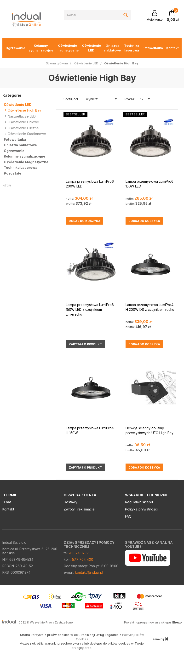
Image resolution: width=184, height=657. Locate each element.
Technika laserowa (131, 48)
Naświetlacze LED (20, 116)
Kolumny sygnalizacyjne (41, 48)
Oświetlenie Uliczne (22, 128)
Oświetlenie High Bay (23, 110)
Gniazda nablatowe (112, 48)
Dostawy (70, 502)
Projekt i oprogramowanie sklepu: (153, 622)
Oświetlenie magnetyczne (68, 48)
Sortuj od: (71, 99)
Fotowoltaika (153, 48)
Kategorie (11, 95)
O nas (7, 502)
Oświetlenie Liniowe (22, 122)
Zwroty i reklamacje (79, 509)
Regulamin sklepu (139, 502)
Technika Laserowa (20, 167)
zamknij (161, 638)
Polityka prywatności (141, 509)
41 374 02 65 (79, 553)
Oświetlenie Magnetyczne (26, 162)
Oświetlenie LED (91, 48)
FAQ (128, 516)
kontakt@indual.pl (89, 572)
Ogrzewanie (15, 48)
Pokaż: (130, 99)
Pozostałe (12, 173)
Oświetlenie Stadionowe (25, 133)
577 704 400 (82, 559)
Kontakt (172, 48)
